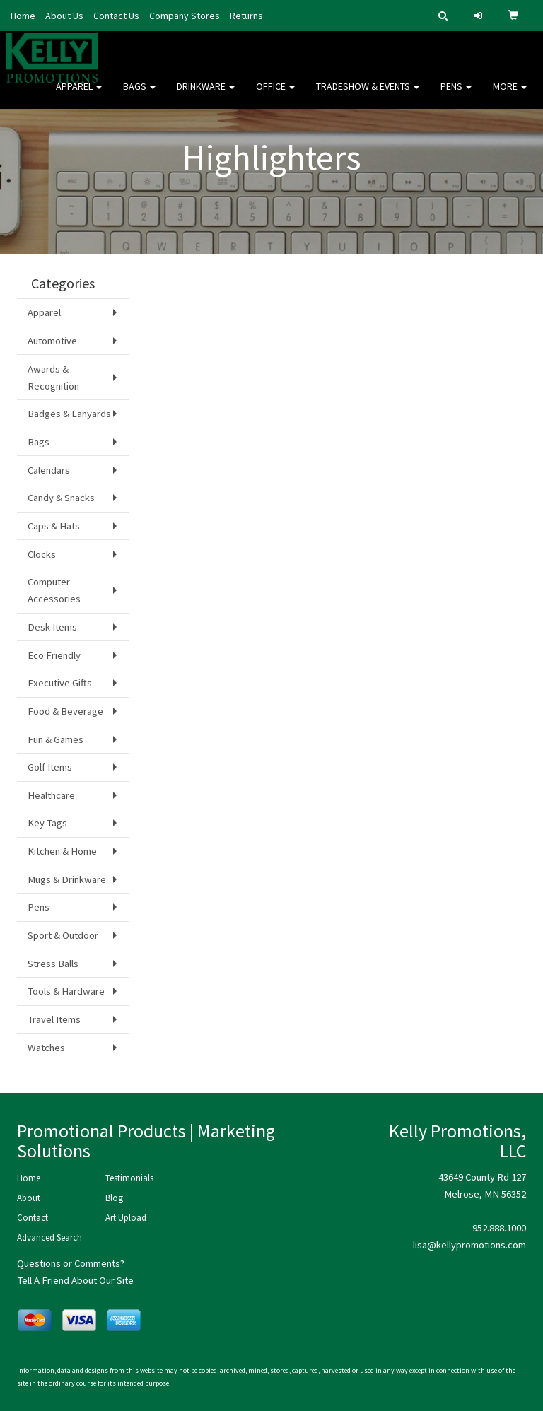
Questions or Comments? (70, 1263)
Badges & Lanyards (69, 413)
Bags (139, 92)
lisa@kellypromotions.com (469, 1245)
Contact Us (116, 15)
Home (23, 15)
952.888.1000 (499, 1228)
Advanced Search (49, 1237)
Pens (456, 92)
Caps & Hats (54, 526)
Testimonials (129, 1178)
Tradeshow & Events (367, 92)
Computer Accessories (54, 590)
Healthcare (51, 795)
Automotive (52, 340)
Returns (246, 15)
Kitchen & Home (62, 851)
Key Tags (47, 822)
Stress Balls (53, 963)
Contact (32, 1218)
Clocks (42, 554)
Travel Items (54, 1019)
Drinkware (206, 92)
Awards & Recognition (53, 377)
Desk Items (52, 627)
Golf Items (50, 767)
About (28, 1198)
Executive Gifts (60, 683)
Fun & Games (55, 739)
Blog (114, 1198)
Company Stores (184, 15)
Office (275, 92)
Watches (46, 1047)
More (510, 92)
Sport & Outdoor (63, 935)
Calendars (49, 470)
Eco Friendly (54, 655)
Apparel (79, 92)
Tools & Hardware (66, 991)
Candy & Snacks (61, 497)
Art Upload (125, 1218)
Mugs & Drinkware (67, 879)
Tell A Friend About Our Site (75, 1280)
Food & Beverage (65, 711)
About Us (64, 15)
